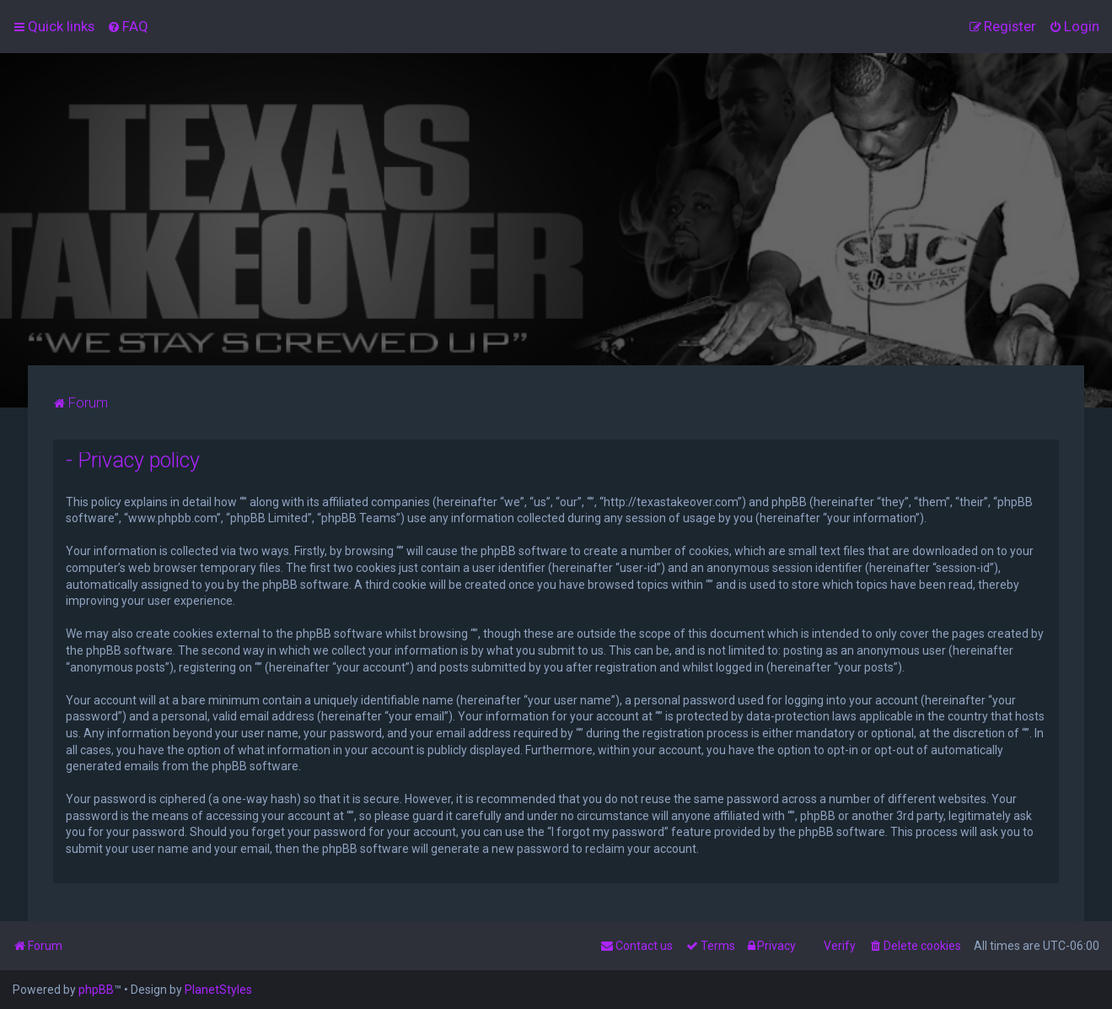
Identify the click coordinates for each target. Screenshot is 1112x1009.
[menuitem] (127, 26)
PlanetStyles (218, 989)
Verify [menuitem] (840, 945)
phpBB (96, 989)
